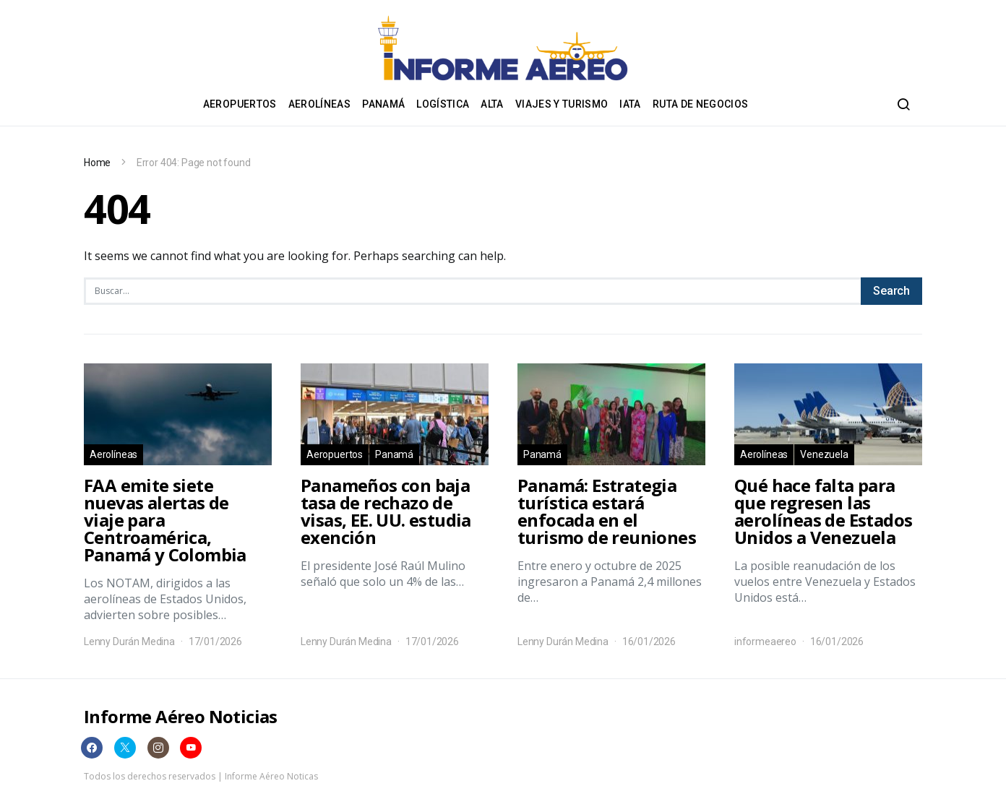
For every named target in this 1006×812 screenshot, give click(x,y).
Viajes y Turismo (562, 104)
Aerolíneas (319, 104)
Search (891, 291)
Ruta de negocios (701, 104)
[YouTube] (191, 748)
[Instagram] (158, 748)
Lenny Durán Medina (129, 641)
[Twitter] (125, 748)
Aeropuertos (240, 104)
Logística (442, 104)
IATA (629, 104)
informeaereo (765, 641)
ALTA (492, 104)
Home (97, 162)
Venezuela (824, 454)
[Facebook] (92, 748)
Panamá (383, 104)
